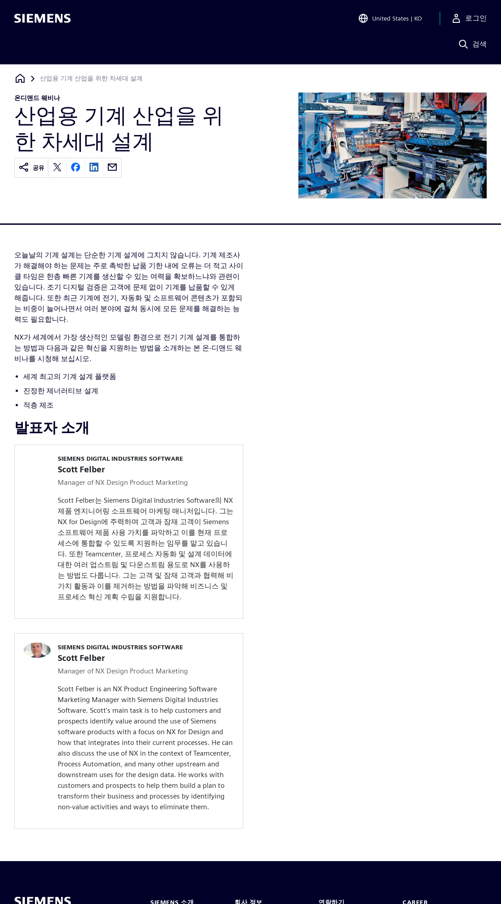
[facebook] (76, 167)
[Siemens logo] (42, 19)
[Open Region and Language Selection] (389, 20)
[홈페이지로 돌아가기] (20, 78)
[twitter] (57, 167)
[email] (112, 167)
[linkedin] (94, 167)
